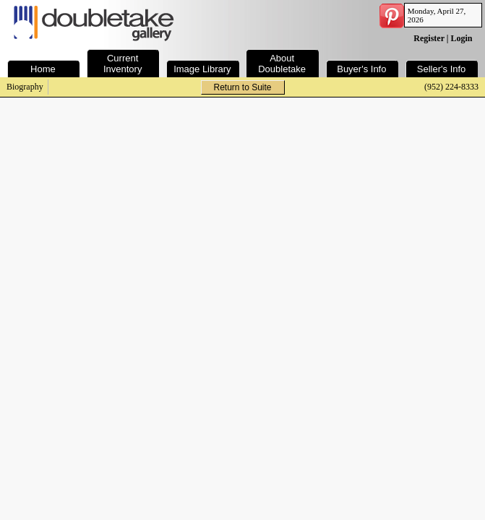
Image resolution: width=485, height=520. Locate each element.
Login (461, 38)
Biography (25, 87)
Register (428, 38)
